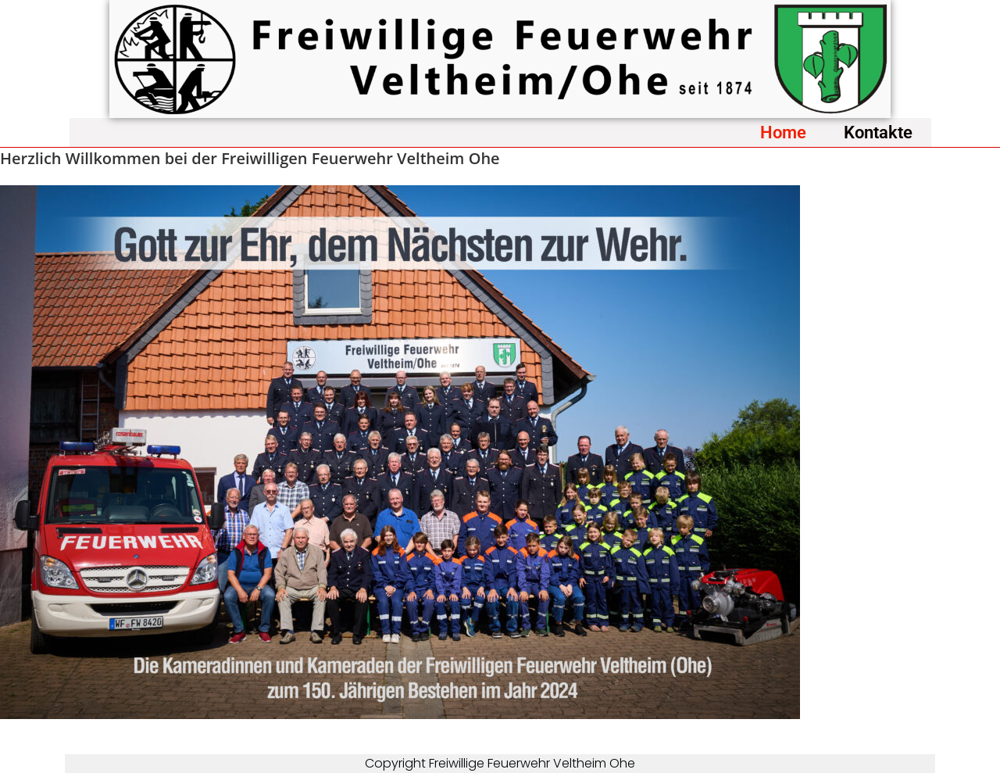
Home (783, 132)
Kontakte (878, 132)
